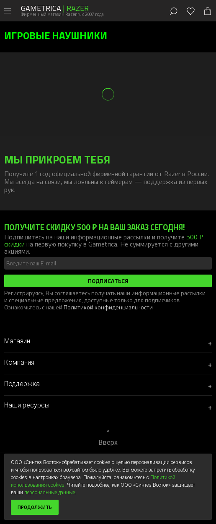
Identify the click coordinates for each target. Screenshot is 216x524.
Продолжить (35, 507)
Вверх (108, 442)
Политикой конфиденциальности (108, 307)
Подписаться (108, 281)
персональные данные (49, 492)
